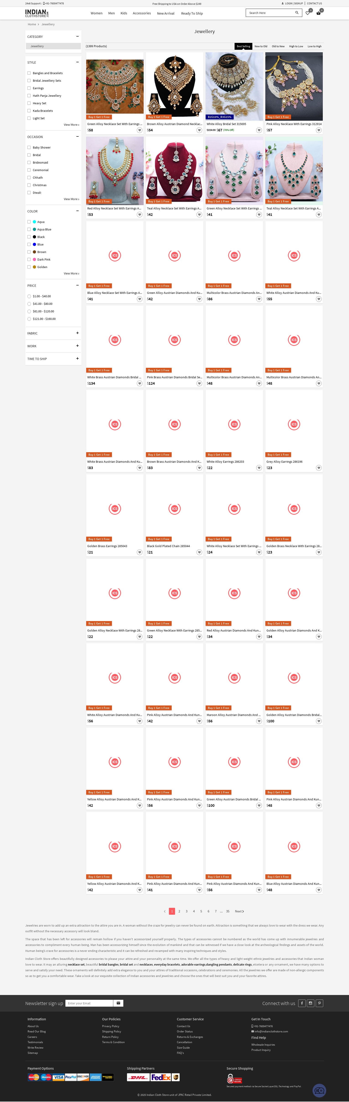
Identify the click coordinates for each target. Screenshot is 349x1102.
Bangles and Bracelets (48, 73)
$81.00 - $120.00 (43, 311)
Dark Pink (41, 259)
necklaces (146, 964)
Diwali (37, 193)
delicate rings (242, 964)
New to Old (261, 46)
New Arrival (164, 13)
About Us (33, 1027)
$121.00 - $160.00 (44, 319)
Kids (120, 13)
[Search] (297, 13)
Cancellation (184, 1043)
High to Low (296, 46)
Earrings (38, 88)
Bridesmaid (40, 162)
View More (71, 125)
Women (91, 13)
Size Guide (183, 1048)
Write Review (35, 1048)
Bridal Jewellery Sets (47, 80)
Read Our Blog (37, 1032)
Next (239, 911)
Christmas (40, 185)
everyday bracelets (167, 964)
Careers (32, 1037)
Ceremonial (41, 170)
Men (107, 13)
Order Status (185, 1032)
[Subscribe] (127, 1003)
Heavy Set (39, 103)
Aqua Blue (42, 229)
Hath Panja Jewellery (47, 96)
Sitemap (33, 1053)
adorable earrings (193, 964)
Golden (40, 267)
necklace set (76, 964)
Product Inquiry (261, 1050)
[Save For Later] (139, 130)
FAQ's (180, 1053)
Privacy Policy (110, 1027)
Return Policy (110, 1037)
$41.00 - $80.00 (42, 304)
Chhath (38, 177)
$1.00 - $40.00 (42, 296)
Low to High (315, 46)
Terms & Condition (113, 1043)
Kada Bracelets (43, 111)
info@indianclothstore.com (269, 1032)
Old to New (278, 46)
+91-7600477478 (262, 1027)
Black (39, 237)
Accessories (140, 13)
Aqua (38, 222)
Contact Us (314, 3)
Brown (39, 252)
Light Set (39, 118)
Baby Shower (42, 147)
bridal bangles (109, 964)
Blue (38, 244)
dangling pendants (219, 964)
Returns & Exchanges (190, 1037)
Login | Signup (292, 3)
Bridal (37, 155)
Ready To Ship (190, 13)
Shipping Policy (111, 1032)
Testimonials (35, 1043)
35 (227, 911)
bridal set (126, 964)
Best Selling (243, 46)
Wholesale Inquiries (263, 1045)
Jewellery (37, 46)
